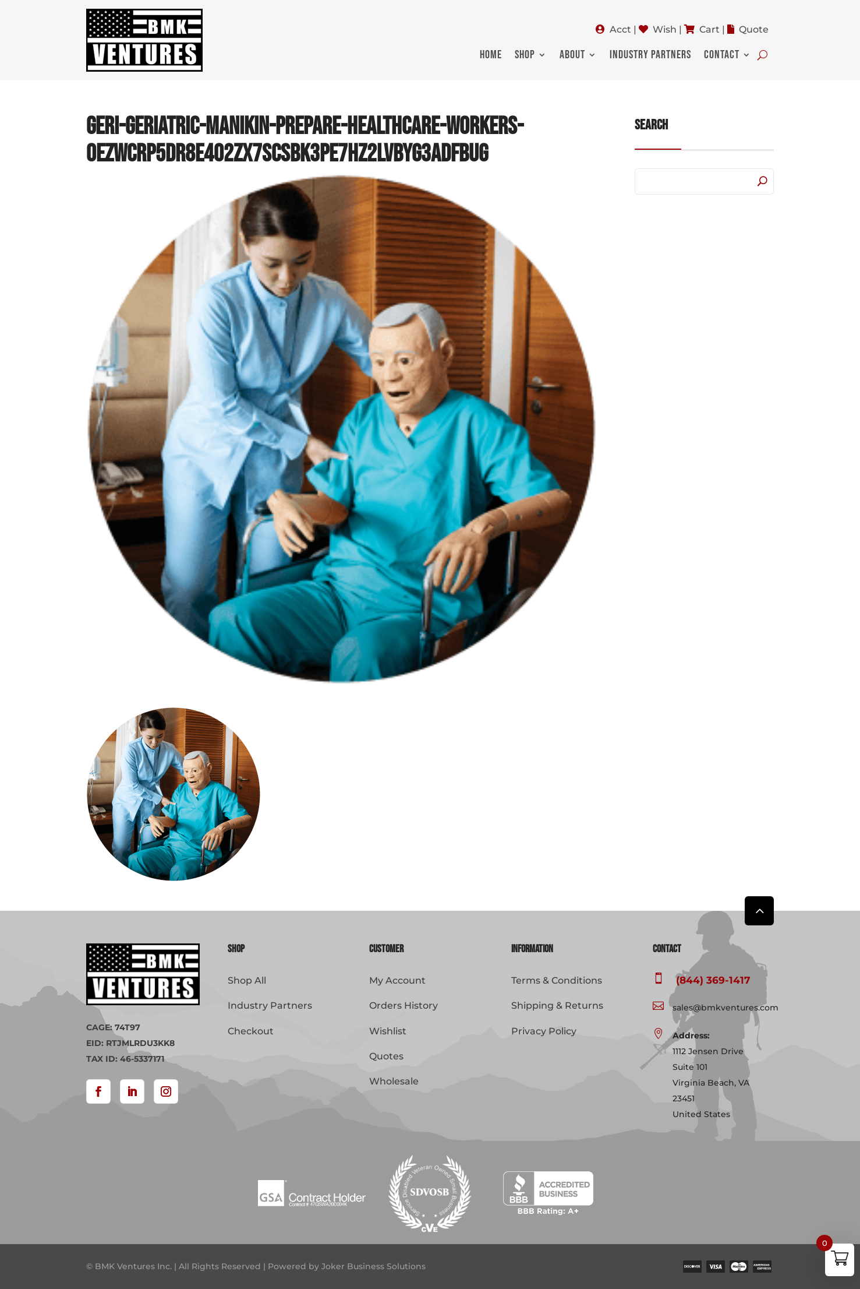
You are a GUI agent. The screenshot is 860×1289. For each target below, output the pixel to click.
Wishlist (387, 1031)
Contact (721, 56)
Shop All (247, 980)
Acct (620, 29)
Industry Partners (650, 56)
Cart (709, 29)
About (572, 56)
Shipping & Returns (557, 1005)
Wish (665, 29)
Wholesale (394, 1081)
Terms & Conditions (556, 980)
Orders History (403, 1005)
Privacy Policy (543, 1031)
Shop (525, 56)
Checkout (251, 1031)
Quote (754, 29)
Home (491, 56)
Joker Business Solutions (373, 1266)
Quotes (386, 1056)
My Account (397, 980)
